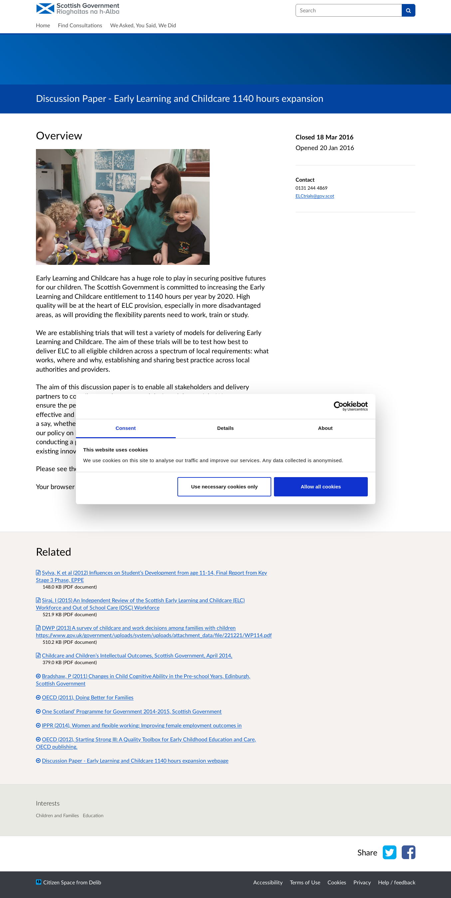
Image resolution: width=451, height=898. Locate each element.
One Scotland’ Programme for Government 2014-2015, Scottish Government (129, 711)
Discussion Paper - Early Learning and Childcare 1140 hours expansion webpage (132, 760)
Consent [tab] (125, 428)
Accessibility (268, 882)
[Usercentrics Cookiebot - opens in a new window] (339, 406)
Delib (95, 882)
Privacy (362, 882)
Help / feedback (396, 882)
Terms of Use (305, 882)
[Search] (408, 10)
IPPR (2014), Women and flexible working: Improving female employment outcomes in (139, 725)
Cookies (337, 882)
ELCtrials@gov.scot (315, 196)
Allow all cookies (321, 486)
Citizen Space (59, 882)
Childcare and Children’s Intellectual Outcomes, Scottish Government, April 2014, (134, 655)
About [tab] (325, 428)
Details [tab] (225, 428)
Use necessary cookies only (224, 486)
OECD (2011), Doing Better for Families (85, 697)
